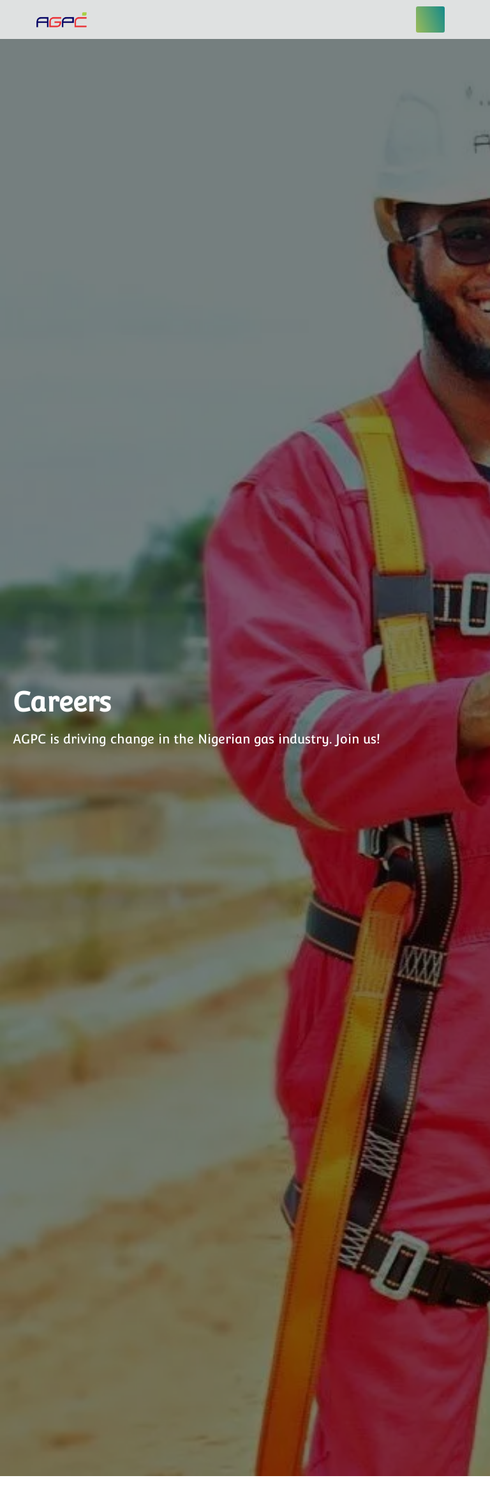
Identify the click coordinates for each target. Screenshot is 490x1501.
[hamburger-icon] (430, 19)
